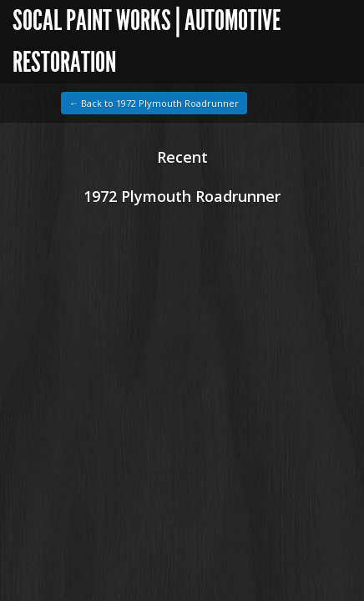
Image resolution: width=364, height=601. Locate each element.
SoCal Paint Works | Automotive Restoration (147, 41)
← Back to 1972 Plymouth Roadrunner (154, 103)
